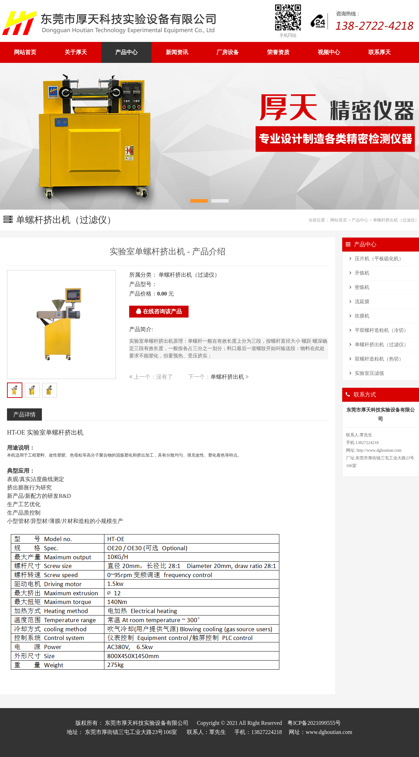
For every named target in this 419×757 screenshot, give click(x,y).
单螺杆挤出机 (227, 377)
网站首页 (338, 220)
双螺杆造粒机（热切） (379, 359)
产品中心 (360, 220)
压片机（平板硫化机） (379, 258)
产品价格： (143, 294)
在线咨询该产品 (159, 311)
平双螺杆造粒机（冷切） (382, 330)
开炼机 (362, 273)
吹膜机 (362, 316)
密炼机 (362, 287)
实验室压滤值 (369, 373)
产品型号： (143, 284)
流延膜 (362, 301)
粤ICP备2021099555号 (314, 723)
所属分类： (143, 275)
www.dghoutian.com (329, 732)
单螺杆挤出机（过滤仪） (396, 220)
